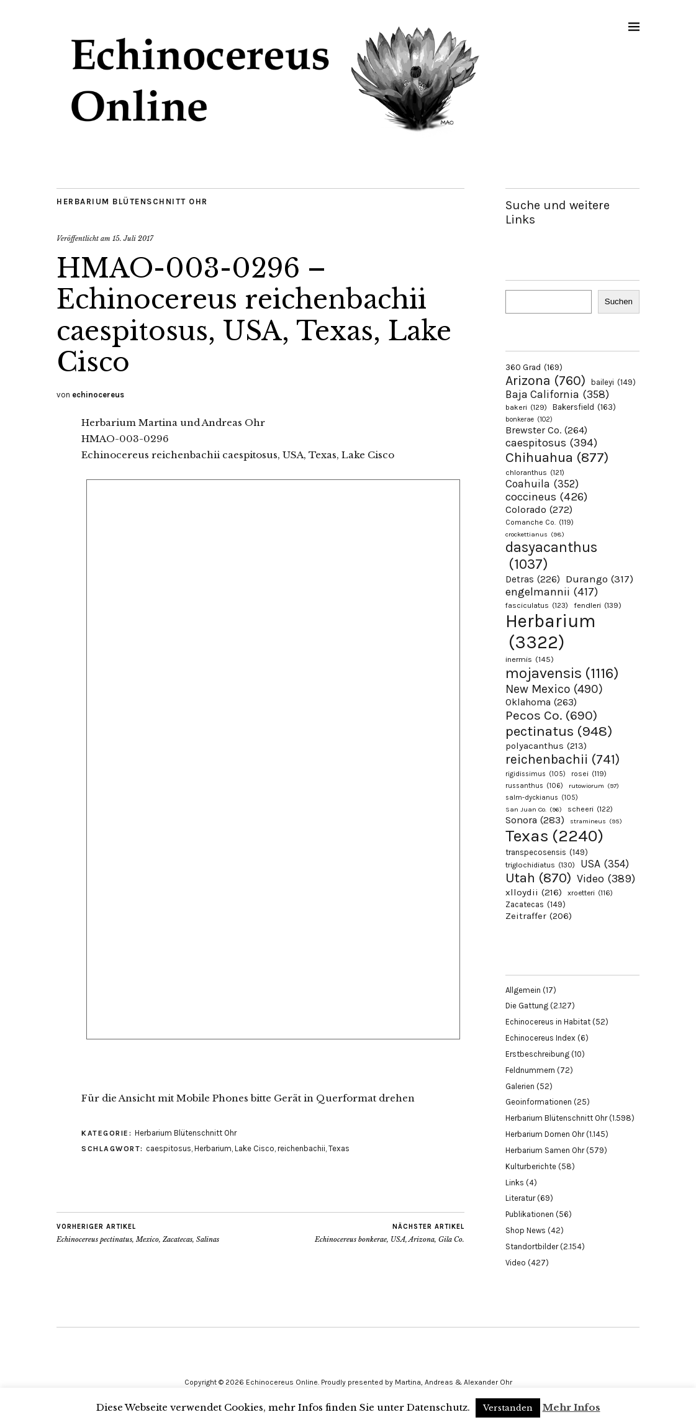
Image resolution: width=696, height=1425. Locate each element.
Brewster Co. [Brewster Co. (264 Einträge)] (546, 430)
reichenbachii (301, 1148)
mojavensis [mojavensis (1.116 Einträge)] (562, 673)
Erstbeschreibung (537, 1054)
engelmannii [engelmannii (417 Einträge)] (551, 592)
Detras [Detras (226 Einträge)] (532, 579)
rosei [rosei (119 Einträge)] (589, 773)
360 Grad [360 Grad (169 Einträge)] (534, 367)
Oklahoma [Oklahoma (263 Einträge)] (541, 702)
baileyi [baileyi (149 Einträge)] (613, 382)
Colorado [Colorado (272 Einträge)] (538, 509)
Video (515, 1262)
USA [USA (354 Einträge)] (605, 863)
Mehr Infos (571, 1407)
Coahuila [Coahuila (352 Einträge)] (542, 483)
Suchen (619, 301)
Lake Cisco (254, 1148)
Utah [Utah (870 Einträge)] (538, 878)
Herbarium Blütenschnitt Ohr (132, 201)
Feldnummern (530, 1070)
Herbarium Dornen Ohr (544, 1134)
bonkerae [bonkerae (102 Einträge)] (529, 419)
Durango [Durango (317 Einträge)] (599, 578)
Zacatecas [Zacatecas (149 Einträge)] (535, 904)
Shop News (525, 1230)
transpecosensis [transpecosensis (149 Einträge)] (546, 852)
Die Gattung (526, 1005)
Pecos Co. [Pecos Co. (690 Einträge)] (551, 715)
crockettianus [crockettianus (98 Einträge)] (534, 534)
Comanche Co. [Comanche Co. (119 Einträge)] (539, 522)
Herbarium (213, 1148)
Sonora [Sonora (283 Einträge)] (534, 820)
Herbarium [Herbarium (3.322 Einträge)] (550, 631)
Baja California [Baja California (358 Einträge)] (557, 394)
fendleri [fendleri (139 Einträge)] (597, 605)
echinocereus (98, 394)
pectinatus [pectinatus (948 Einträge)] (558, 731)
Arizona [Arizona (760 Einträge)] (545, 380)
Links (514, 1182)
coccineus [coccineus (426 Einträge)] (546, 497)
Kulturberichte (530, 1166)
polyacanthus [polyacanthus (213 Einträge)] (546, 745)
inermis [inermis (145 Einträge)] (529, 659)
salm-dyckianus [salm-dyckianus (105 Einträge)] (541, 798)
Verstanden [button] (508, 1408)
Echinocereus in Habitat (547, 1021)
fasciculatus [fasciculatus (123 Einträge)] (536, 605)
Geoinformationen (538, 1101)
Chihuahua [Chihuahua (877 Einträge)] (556, 458)
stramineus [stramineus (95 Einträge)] (596, 821)
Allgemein (523, 990)
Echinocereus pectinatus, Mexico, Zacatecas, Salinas (137, 1233)
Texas (339, 1148)
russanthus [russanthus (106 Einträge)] (534, 786)
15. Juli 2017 (132, 238)
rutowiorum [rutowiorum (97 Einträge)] (594, 786)
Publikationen (529, 1214)
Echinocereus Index (540, 1038)
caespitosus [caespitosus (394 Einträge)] (551, 443)
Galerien (520, 1086)
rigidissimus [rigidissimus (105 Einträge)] (535, 774)
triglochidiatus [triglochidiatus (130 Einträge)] (540, 865)
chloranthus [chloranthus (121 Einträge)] (534, 472)
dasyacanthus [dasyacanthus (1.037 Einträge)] (551, 555)
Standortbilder (531, 1246)
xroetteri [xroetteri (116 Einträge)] (590, 893)
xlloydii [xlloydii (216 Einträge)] (533, 892)
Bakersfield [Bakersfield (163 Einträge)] (584, 407)
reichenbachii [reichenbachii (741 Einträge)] (562, 759)
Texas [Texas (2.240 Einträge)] (554, 836)
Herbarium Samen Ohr (544, 1150)
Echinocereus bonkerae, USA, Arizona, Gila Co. (389, 1233)
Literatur (520, 1198)
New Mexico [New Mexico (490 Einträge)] (554, 689)
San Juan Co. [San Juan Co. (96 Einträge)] (533, 809)
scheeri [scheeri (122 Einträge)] (590, 809)
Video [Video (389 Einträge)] (606, 878)
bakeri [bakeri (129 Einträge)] (526, 407)
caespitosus (168, 1148)
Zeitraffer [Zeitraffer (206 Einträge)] (538, 915)
